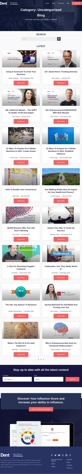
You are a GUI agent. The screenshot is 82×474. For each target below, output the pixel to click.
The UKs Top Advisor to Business (21, 305)
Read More (21, 83)
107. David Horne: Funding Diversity (61, 72)
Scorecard (61, 3)
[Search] (59, 39)
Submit (72, 379)
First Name (5, 375)
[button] (77, 3)
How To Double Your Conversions (21, 189)
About (53, 3)
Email (35, 375)
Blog (68, 3)
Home (47, 3)
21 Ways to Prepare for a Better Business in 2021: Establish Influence (61, 151)
